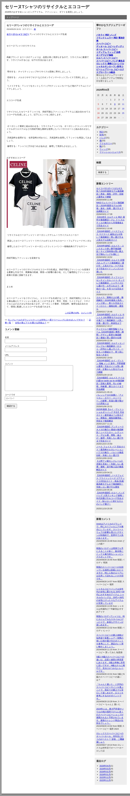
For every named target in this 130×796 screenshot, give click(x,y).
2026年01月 (105, 774)
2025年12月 (105, 777)
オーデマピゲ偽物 (104, 55)
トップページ (12, 17)
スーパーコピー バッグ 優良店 (110, 61)
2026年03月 (105, 768)
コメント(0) (86, 313)
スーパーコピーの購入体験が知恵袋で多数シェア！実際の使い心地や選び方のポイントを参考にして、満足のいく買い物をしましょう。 (109, 641)
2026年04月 (105, 766)
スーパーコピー (103, 43)
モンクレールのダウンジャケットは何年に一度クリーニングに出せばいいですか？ (46, 320)
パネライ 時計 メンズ (106, 35)
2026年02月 (105, 771)
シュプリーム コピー (110, 69)
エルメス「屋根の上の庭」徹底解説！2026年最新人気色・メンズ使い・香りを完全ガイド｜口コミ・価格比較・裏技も (110, 303)
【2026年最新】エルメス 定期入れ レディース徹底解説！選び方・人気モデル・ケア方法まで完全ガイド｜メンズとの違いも (110, 266)
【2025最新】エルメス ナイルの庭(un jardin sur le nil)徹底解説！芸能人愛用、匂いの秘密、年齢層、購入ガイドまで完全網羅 (110, 383)
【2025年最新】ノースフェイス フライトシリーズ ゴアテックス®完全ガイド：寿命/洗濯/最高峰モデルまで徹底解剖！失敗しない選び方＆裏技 (110, 481)
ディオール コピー (105, 46)
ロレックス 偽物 (104, 63)
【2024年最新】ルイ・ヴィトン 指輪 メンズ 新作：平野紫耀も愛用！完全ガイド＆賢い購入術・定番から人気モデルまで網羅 (110, 366)
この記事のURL (72, 313)
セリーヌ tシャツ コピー (18, 34)
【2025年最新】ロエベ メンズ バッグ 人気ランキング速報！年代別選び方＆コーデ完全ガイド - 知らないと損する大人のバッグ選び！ (110, 498)
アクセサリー (106, 143)
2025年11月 (105, 780)
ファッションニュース (110, 152)
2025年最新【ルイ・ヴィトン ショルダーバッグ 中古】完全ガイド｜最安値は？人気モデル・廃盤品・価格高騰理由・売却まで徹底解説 (110, 415)
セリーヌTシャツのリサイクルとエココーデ (47, 6)
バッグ (103, 137)
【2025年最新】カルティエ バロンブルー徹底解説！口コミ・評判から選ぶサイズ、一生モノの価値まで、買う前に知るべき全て (110, 349)
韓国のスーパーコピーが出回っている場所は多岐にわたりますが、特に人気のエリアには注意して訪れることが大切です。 (109, 573)
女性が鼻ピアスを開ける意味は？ (30, 323)
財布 (102, 135)
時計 (102, 132)
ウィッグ (104, 149)
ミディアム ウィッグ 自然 (108, 52)
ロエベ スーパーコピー (107, 58)
